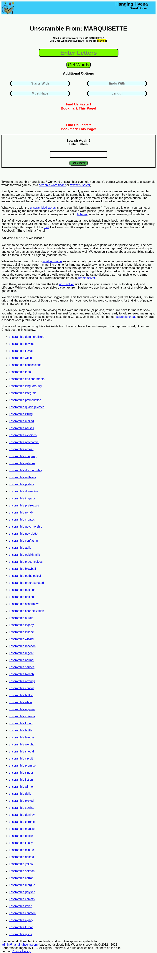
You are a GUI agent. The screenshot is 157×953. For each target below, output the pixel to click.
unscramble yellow (21, 864)
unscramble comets (22, 899)
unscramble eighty (21, 920)
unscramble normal (21, 660)
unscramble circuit (21, 758)
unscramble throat (21, 927)
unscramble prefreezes (24, 505)
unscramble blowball (22, 568)
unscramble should (21, 751)
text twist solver (80, 185)
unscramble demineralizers (26, 336)
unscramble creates (22, 519)
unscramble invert (20, 906)
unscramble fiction (21, 779)
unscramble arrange (22, 681)
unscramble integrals (22, 393)
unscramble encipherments (26, 378)
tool (46, 227)
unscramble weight (21, 744)
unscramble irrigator (22, 498)
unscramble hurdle (21, 617)
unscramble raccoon (22, 646)
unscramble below (21, 835)
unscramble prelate (21, 484)
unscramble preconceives (25, 561)
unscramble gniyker (22, 892)
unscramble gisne (20, 934)
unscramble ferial (20, 371)
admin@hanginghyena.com (19, 944)
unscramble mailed (21, 421)
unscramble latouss (21, 737)
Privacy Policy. (21, 951)
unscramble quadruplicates (26, 407)
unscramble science (22, 716)
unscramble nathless (22, 477)
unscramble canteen (22, 913)
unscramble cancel (21, 688)
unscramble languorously (25, 386)
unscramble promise (22, 765)
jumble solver (86, 277)
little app (82, 214)
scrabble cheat (126, 316)
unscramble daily (20, 793)
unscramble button (21, 695)
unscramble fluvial (21, 350)
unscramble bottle (20, 730)
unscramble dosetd (21, 856)
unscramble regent (21, 653)
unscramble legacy (21, 625)
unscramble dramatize (23, 491)
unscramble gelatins (22, 463)
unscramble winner (21, 786)
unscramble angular (22, 709)
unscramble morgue (22, 885)
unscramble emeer (21, 449)
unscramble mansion (22, 828)
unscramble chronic (22, 821)
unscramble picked (21, 800)
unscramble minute (21, 849)
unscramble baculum (22, 589)
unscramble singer (21, 772)
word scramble (52, 261)
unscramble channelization (26, 610)
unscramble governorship (25, 526)
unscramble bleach (21, 674)
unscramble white (20, 702)
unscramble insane (21, 632)
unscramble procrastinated (26, 582)
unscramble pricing (21, 596)
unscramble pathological (25, 575)
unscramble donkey (22, 814)
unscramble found (20, 723)
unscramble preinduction (25, 400)
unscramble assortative (24, 603)
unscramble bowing (21, 343)
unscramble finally (21, 842)
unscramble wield (20, 357)
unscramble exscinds (23, 435)
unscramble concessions (25, 364)
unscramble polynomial (24, 442)
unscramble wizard (21, 639)
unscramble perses (21, 428)
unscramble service (21, 667)
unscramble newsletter (24, 533)
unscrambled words (43, 207)
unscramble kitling (21, 414)
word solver (66, 284)
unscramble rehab (21, 512)
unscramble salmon (22, 871)
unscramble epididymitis (25, 554)
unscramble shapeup (23, 456)
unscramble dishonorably (25, 470)
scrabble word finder (52, 185)
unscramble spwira (21, 807)
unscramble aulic (20, 547)
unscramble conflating (23, 540)
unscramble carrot (21, 878)
